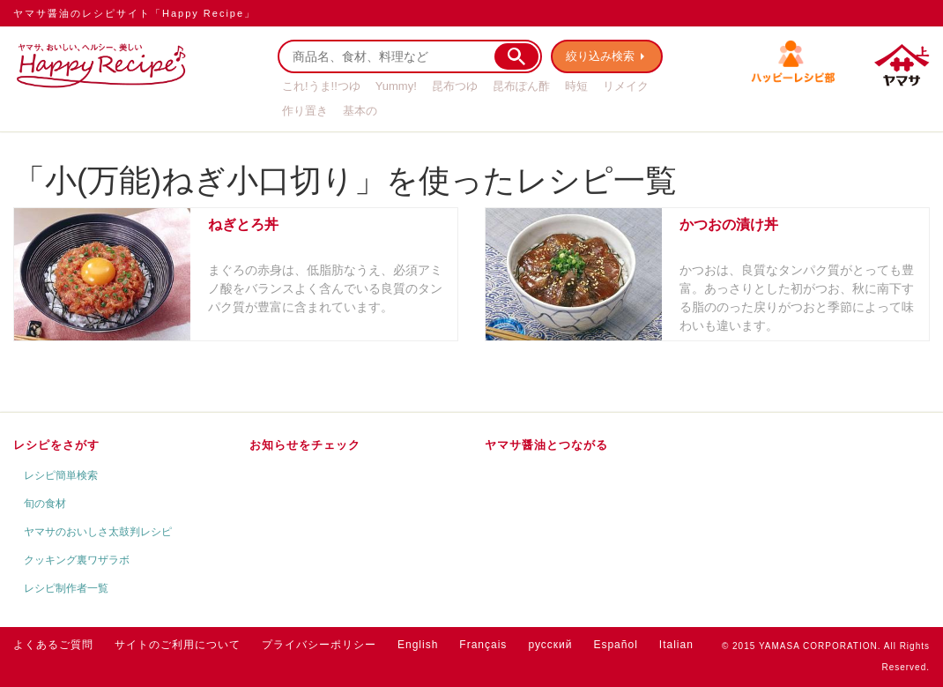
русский (550, 644)
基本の (360, 110)
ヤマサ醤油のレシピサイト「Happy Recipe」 (134, 13)
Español (615, 644)
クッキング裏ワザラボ (77, 560)
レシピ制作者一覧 (66, 588)
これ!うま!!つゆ (321, 86)
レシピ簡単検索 (61, 475)
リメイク (626, 86)
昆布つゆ (455, 86)
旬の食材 (45, 503)
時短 (576, 86)
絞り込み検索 (600, 56)
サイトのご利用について (178, 644)
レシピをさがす (56, 445)
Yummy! (396, 86)
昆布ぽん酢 (521, 86)
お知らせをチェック (304, 445)
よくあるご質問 (53, 644)
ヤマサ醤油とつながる (546, 445)
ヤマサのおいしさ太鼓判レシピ (98, 532)
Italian (676, 644)
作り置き (305, 110)
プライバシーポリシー (319, 644)
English (417, 644)
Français (483, 644)
